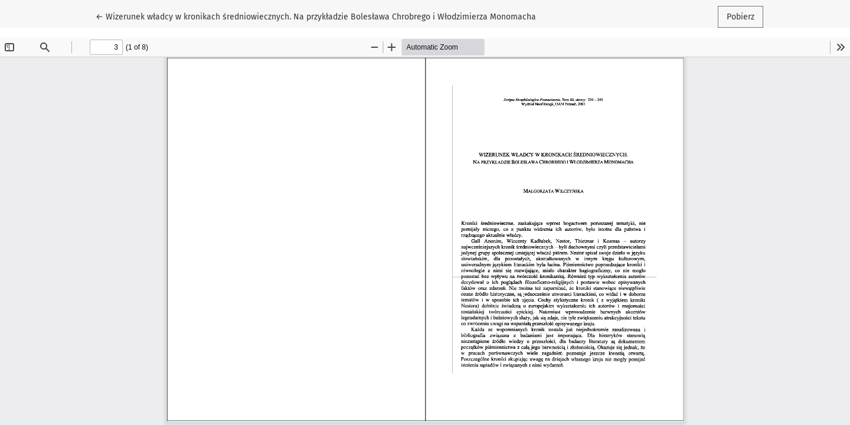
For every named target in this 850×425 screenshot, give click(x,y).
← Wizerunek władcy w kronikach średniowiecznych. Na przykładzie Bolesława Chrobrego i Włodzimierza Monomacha (316, 16)
